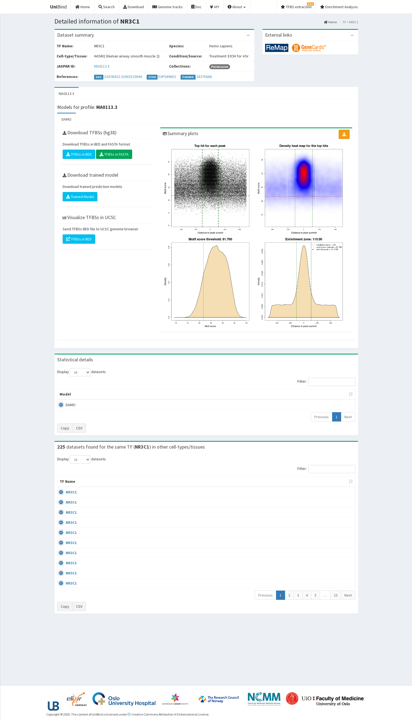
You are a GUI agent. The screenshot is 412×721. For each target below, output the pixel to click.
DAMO (66, 119)
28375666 (204, 76)
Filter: (326, 382)
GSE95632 (112, 76)
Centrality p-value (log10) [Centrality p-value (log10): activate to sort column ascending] (310, 394)
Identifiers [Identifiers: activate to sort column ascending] (311, 486)
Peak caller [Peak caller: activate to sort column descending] (97, 394)
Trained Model (80, 196)
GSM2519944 (131, 76)
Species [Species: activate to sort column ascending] (283, 486)
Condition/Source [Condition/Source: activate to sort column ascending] (149, 486)
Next (348, 416)
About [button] (237, 6)
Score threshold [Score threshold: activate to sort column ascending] (251, 394)
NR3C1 (65, 497)
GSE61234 (310, 639)
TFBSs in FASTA (114, 154)
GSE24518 (310, 513)
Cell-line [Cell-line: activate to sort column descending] (89, 486)
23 (336, 657)
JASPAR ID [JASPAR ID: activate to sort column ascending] (338, 484)
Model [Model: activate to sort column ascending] (65, 394)
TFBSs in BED (79, 154)
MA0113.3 (101, 66)
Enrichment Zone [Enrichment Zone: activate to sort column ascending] (173, 394)
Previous (321, 416)
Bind (58, 7)
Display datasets (81, 372)
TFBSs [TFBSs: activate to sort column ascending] (215, 394)
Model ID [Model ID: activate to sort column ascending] (133, 394)
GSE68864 (310, 497)
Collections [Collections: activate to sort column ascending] (251, 486)
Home (330, 22)
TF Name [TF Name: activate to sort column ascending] (65, 484)
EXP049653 (167, 76)
